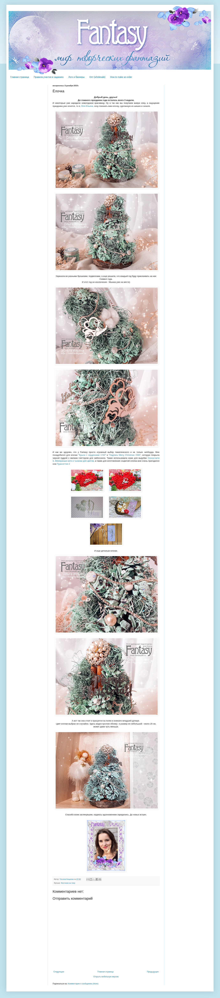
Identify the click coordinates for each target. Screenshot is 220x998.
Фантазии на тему (68, 883)
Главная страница (19, 77)
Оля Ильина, (87, 106)
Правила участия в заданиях (49, 77)
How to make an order (121, 77)
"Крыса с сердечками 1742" (92, 455)
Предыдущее (153, 972)
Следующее (58, 972)
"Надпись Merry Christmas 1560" (125, 455)
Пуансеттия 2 (63, 464)
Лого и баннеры (76, 77)
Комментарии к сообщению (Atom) (83, 984)
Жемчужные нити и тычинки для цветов (74, 461)
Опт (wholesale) (97, 77)
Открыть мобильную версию (106, 977)
